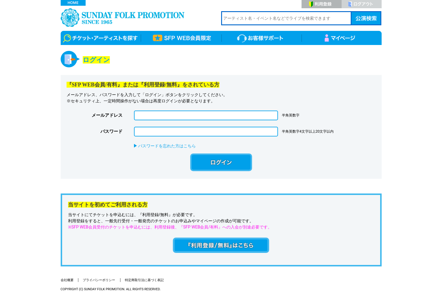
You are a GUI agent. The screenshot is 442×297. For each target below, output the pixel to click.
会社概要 (67, 280)
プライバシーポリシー (99, 280)
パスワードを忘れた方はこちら (167, 146)
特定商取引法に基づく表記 (144, 280)
